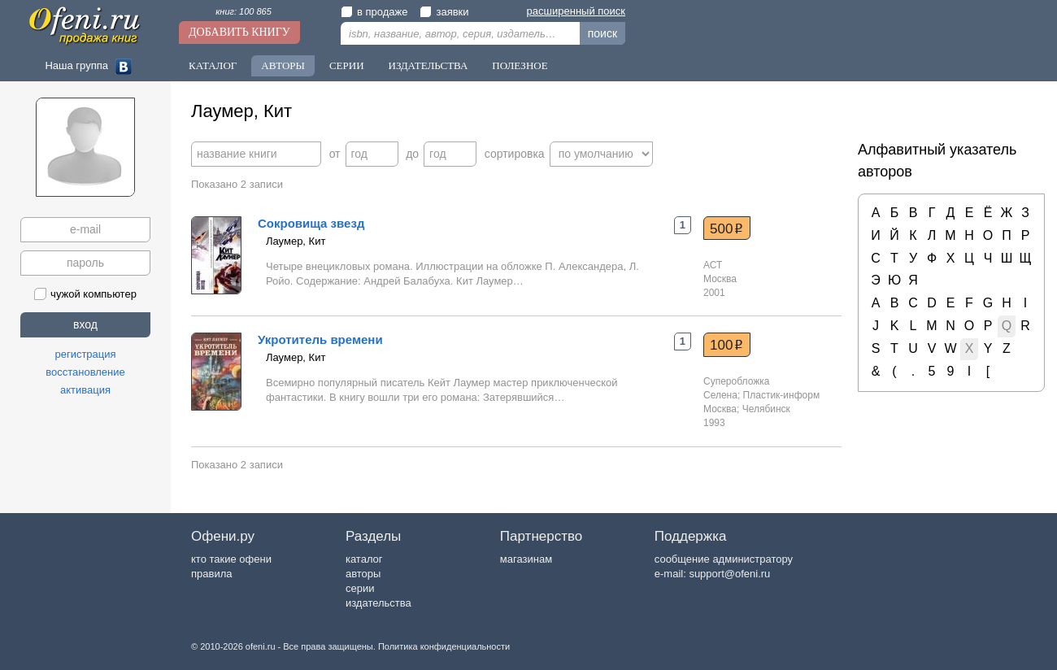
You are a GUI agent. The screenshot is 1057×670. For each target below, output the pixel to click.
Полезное (519, 65)
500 (726, 228)
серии (360, 588)
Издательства (428, 65)
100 (726, 345)
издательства (378, 603)
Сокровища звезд (311, 223)
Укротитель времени (320, 339)
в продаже (374, 12)
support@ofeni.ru (729, 574)
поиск (602, 33)
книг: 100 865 (243, 11)
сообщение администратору (724, 559)
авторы (363, 574)
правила (211, 574)
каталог (364, 559)
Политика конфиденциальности (444, 646)
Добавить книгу (239, 32)
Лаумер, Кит (295, 241)
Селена (720, 395)
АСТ (712, 265)
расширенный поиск (576, 11)
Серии (346, 65)
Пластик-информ (781, 395)
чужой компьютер (85, 294)
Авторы (283, 65)
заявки (444, 12)
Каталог (213, 65)
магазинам (526, 559)
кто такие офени (231, 559)
